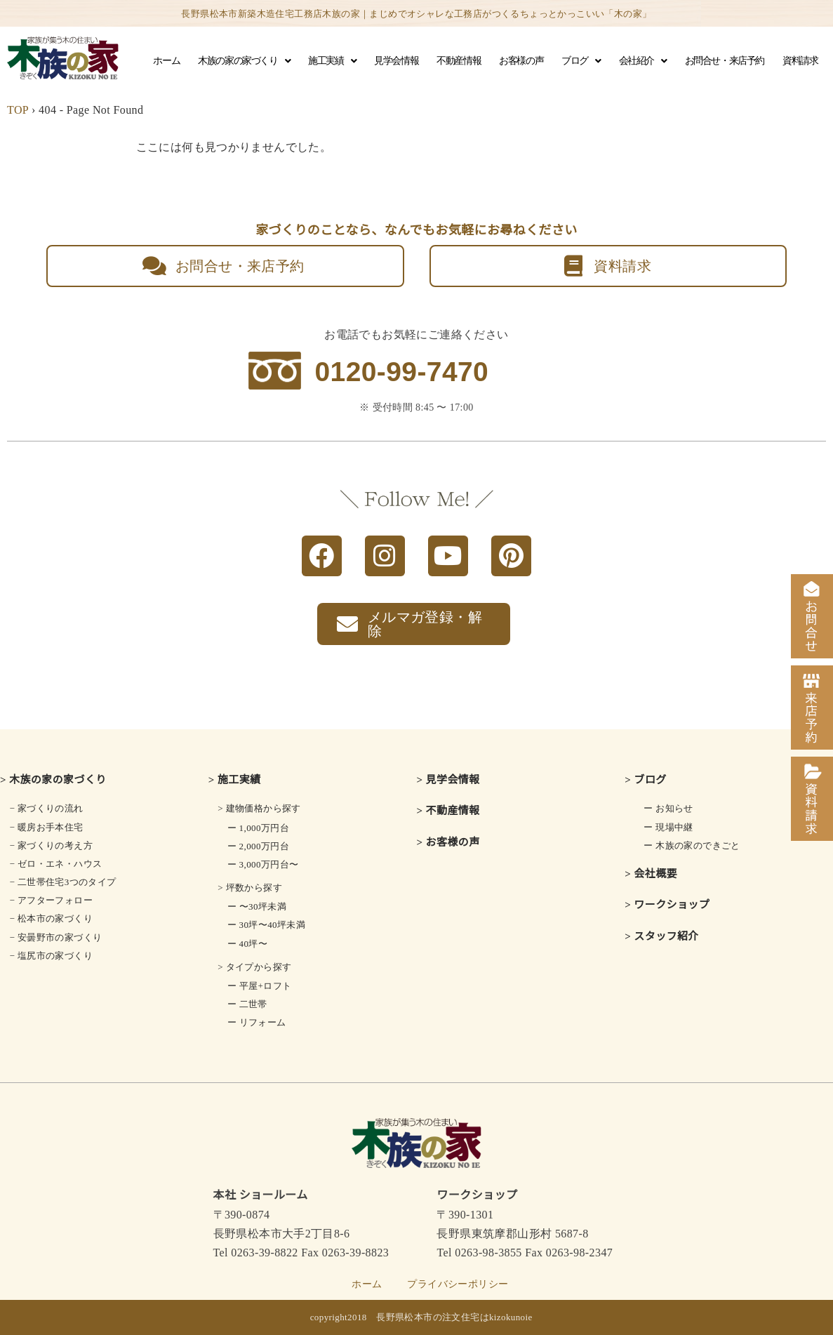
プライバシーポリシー (457, 1284)
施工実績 (332, 61)
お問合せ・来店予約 (724, 60)
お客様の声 (521, 60)
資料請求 (800, 60)
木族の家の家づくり (244, 61)
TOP (18, 110)
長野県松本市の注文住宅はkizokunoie (454, 1317)
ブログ (580, 61)
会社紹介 (643, 61)
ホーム (166, 60)
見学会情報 (396, 60)
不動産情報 (459, 60)
